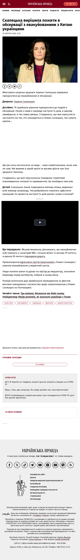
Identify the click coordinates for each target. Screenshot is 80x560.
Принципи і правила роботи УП (43, 490)
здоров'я (49, 303)
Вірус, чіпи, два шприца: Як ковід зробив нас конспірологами (36, 390)
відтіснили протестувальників (37, 262)
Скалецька (36, 303)
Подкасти (54, 11)
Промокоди (35, 499)
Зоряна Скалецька (24, 101)
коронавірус (22, 303)
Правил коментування (53, 348)
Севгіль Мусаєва (63, 537)
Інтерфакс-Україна (41, 515)
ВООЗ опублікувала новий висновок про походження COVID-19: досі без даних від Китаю (39, 396)
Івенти (45, 11)
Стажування (35, 496)
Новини (5, 11)
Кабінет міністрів (65, 303)
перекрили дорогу (34, 256)
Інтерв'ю (36, 11)
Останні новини (13, 412)
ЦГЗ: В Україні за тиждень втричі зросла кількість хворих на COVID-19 (39, 383)
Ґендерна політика (38, 487)
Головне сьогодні (11, 357)
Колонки (26, 11)
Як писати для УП (37, 493)
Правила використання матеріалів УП (46, 481)
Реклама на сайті (37, 474)
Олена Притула (35, 539)
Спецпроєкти (67, 11)
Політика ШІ (35, 484)
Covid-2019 (8, 303)
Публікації (15, 11)
